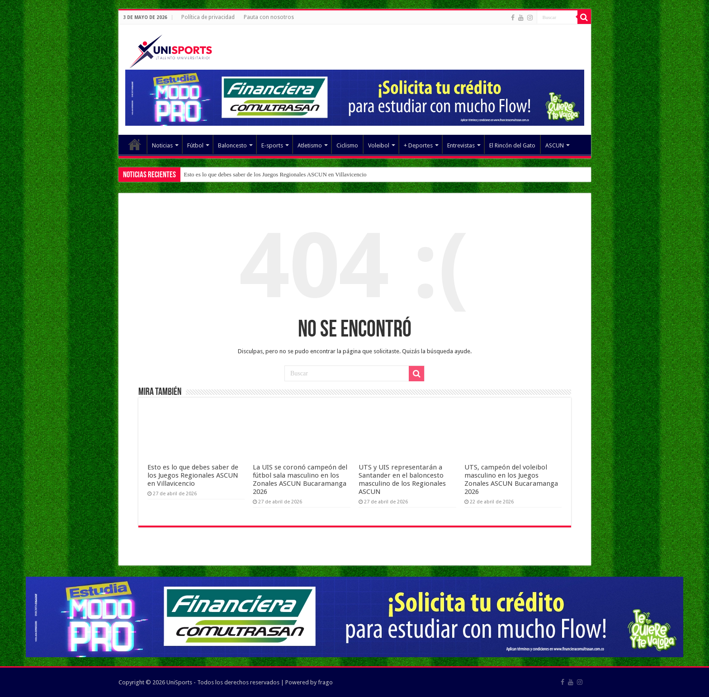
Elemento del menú (135, 144)
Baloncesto (232, 145)
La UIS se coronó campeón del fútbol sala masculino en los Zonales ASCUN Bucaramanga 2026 (300, 479)
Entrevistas (461, 145)
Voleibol (378, 145)
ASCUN (554, 145)
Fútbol (195, 145)
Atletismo (310, 145)
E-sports (272, 145)
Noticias (162, 145)
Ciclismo (347, 145)
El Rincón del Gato (512, 145)
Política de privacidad (208, 17)
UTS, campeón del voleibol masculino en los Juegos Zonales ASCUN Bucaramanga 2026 (511, 479)
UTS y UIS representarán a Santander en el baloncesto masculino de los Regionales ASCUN (402, 479)
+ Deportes (418, 145)
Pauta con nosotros (269, 17)
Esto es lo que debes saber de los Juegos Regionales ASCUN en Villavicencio (275, 174)
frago (325, 682)
